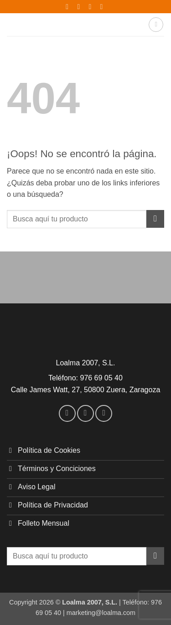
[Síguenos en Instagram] (85, 413)
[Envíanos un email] (103, 413)
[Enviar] (155, 219)
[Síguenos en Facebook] (67, 413)
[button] (156, 24)
